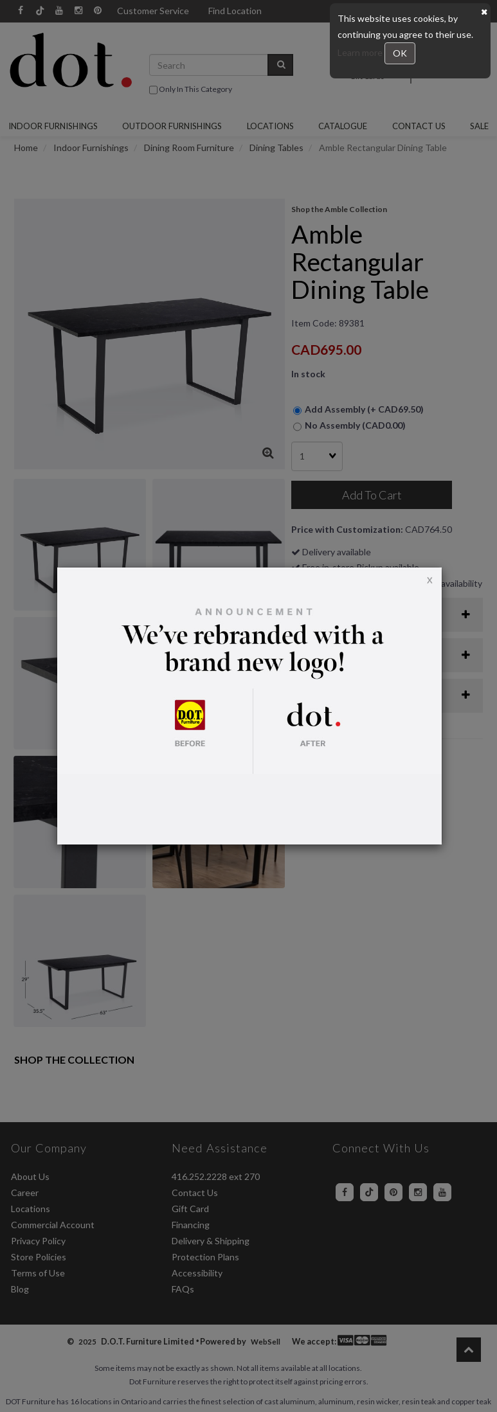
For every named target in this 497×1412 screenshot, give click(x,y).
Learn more (361, 52)
